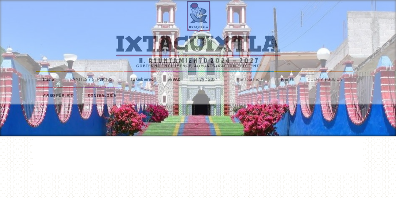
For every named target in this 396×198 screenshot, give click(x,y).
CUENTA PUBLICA (325, 78)
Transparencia (249, 78)
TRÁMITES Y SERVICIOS (90, 78)
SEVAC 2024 (206, 78)
